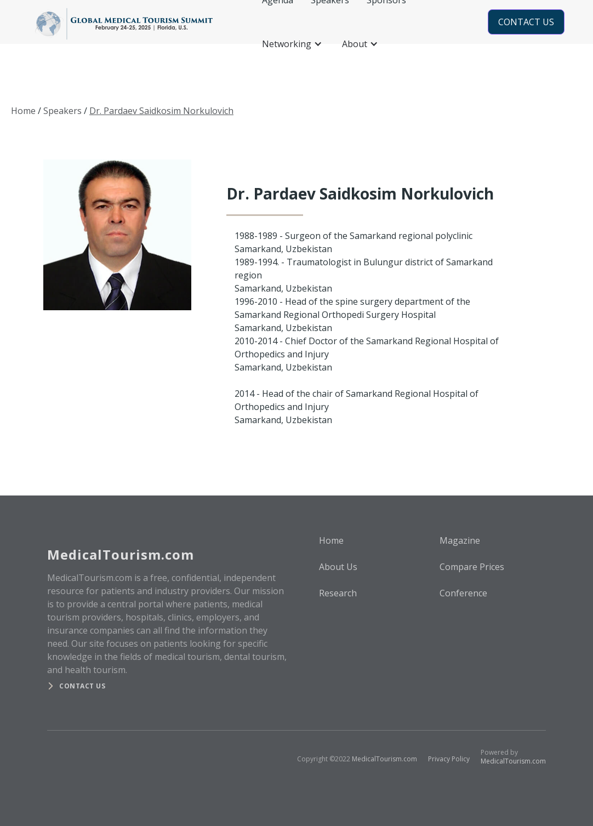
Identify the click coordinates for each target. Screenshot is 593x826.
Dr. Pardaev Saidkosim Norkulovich (161, 111)
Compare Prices (472, 567)
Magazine (460, 540)
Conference (463, 593)
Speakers (62, 111)
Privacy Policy (449, 759)
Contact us (82, 686)
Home (23, 111)
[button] (293, 44)
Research (338, 593)
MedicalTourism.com (384, 759)
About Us (338, 567)
